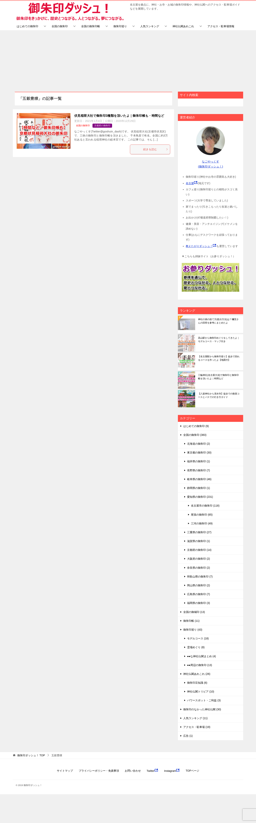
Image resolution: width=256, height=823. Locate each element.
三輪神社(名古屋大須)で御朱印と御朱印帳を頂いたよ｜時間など (218, 377)
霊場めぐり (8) (196, 647)
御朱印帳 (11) (191, 620)
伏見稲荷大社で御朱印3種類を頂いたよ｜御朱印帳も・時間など (119, 115)
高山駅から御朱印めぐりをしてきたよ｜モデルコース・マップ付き (218, 340)
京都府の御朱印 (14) (199, 549)
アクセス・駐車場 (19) (196, 727)
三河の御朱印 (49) (202, 523)
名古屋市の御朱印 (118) (205, 505)
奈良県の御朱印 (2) (198, 567)
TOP (31, 755)
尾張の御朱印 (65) (202, 514)
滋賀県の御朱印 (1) (198, 541)
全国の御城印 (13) (194, 612)
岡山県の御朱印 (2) (198, 585)
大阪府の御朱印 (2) (198, 558)
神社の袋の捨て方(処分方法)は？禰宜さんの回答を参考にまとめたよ (218, 321)
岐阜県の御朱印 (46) (199, 479)
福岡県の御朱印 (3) (198, 603)
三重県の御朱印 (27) (199, 532)
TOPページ (192, 770)
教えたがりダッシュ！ (199, 246)
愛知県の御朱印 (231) (200, 496)
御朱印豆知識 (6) (197, 682)
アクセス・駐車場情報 (220, 26)
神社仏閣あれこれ (183, 26)
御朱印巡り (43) (192, 629)
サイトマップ (65, 770)
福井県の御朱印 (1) (198, 461)
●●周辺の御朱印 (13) (199, 665)
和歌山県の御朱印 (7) (200, 576)
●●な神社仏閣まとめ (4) (201, 656)
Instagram (172, 770)
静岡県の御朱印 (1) (198, 488)
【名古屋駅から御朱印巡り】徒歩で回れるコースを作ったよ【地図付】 (218, 358)
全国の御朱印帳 (90, 26)
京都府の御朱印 (102, 125)
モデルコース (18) (198, 638)
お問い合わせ (133, 770)
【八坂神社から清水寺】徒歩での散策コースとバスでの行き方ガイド (218, 395)
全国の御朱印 (60, 26)
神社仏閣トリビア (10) (200, 691)
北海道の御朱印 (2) (198, 443)
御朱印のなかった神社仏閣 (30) (202, 709)
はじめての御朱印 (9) (196, 426)
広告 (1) (188, 735)
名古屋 (190, 183)
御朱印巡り (120, 26)
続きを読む (155, 149)
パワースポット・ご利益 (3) (204, 700)
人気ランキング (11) (195, 718)
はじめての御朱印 (27, 26)
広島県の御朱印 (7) (198, 594)
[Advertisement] (128, 59)
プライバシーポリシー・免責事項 (99, 770)
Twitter (152, 770)
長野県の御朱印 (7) (198, 470)
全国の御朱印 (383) (194, 434)
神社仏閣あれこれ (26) (196, 673)
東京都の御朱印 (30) (199, 452)
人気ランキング (149, 26)
